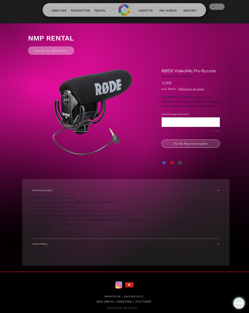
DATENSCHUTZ (134, 296)
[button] (239, 303)
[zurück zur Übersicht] (51, 50)
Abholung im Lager (191, 89)
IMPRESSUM (112, 296)
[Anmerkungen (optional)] (191, 122)
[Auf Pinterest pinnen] (172, 162)
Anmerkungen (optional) (175, 114)
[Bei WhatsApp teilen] (180, 162)
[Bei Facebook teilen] (164, 162)
